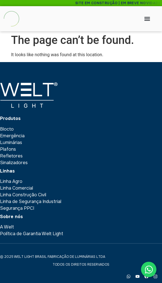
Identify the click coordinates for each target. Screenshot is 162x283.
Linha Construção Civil (23, 195)
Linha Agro (11, 181)
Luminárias (11, 142)
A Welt (7, 227)
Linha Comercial (16, 188)
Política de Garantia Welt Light (31, 234)
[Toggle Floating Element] (148, 269)
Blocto (7, 129)
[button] (147, 18)
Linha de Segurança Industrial (30, 201)
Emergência (12, 136)
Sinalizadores (14, 163)
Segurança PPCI (17, 208)
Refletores (11, 156)
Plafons (8, 149)
